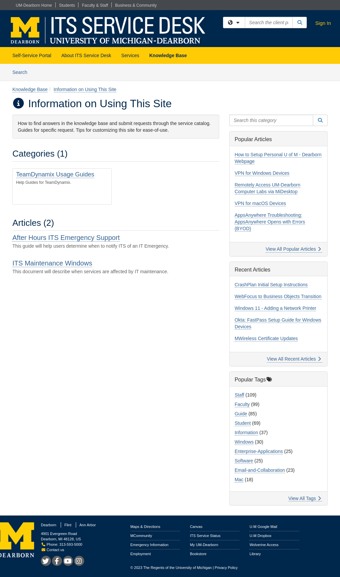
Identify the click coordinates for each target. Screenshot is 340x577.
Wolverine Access (264, 545)
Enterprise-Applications (259, 451)
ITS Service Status (205, 536)
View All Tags (304, 498)
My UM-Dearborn (204, 545)
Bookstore (198, 554)
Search (22, 72)
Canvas (196, 527)
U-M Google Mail (263, 527)
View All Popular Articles (293, 249)
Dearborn (48, 525)
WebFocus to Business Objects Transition (278, 296)
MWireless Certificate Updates (266, 338)
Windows (244, 442)
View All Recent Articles (294, 359)
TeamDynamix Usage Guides (55, 174)
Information (246, 432)
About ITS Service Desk (86, 55)
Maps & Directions (145, 527)
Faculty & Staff (95, 5)
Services (130, 55)
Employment (140, 554)
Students (67, 5)
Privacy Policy (226, 568)
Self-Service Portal (31, 55)
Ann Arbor (87, 525)
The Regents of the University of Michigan (177, 568)
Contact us (53, 550)
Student (243, 423)
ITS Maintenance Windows (52, 263)
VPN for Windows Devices (262, 173)
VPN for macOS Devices (260, 203)
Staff (239, 395)
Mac (239, 479)
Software (244, 460)
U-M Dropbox (260, 536)
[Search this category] (271, 120)
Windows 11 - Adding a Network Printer (276, 308)
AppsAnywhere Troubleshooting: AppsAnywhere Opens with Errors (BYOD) (270, 221)
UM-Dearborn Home (34, 5)
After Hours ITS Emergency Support (66, 237)
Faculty (242, 404)
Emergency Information (149, 545)
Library (255, 554)
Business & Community (136, 5)
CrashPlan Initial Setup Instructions (271, 284)
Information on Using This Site (85, 89)
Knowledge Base (168, 55)
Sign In (323, 23)
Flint (67, 525)
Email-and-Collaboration (260, 470)
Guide (241, 413)
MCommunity (141, 536)
